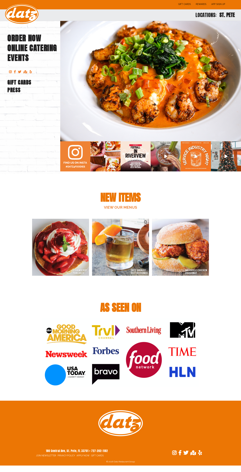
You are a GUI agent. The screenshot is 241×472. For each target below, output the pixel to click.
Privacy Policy (66, 455)
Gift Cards (184, 4)
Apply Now (83, 455)
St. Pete (227, 15)
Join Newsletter (46, 455)
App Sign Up (218, 4)
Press (14, 90)
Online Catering (32, 48)
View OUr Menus (120, 207)
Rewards (201, 4)
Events (18, 58)
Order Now (24, 38)
